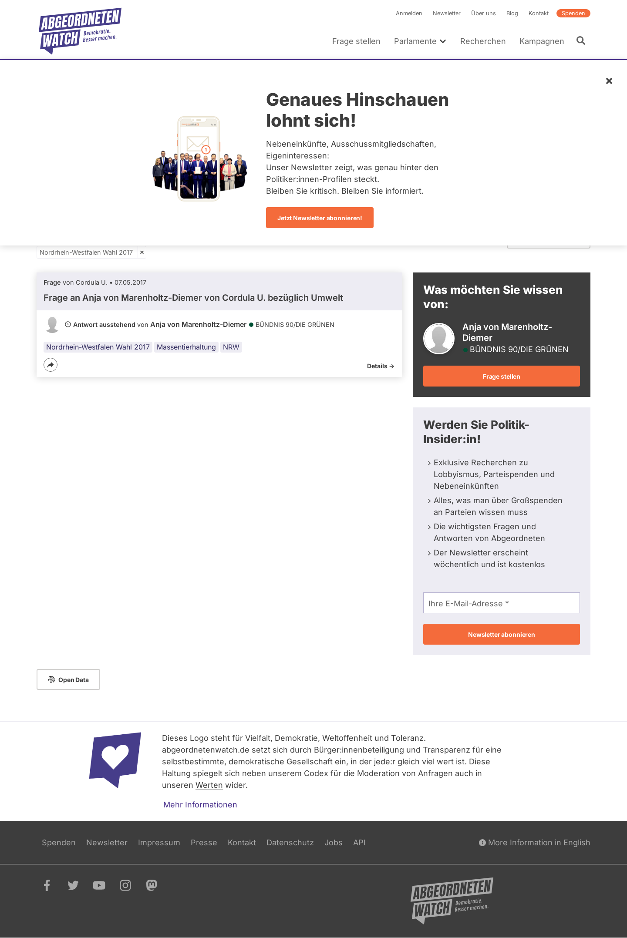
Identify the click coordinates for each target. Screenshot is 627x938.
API (359, 842)
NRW (231, 347)
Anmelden (409, 13)
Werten (209, 785)
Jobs (333, 842)
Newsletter (447, 13)
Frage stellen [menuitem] (356, 41)
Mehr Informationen (200, 804)
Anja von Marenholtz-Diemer (198, 324)
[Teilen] (50, 365)
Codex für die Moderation (352, 773)
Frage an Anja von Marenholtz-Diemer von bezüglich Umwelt (193, 297)
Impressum (159, 842)
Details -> (380, 366)
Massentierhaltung (186, 347)
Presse (204, 842)
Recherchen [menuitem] (483, 41)
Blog (512, 13)
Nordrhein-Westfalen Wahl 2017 (86, 252)
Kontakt (539, 13)
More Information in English (534, 842)
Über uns (483, 13)
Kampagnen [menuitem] (541, 41)
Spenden (573, 13)
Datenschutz (290, 842)
